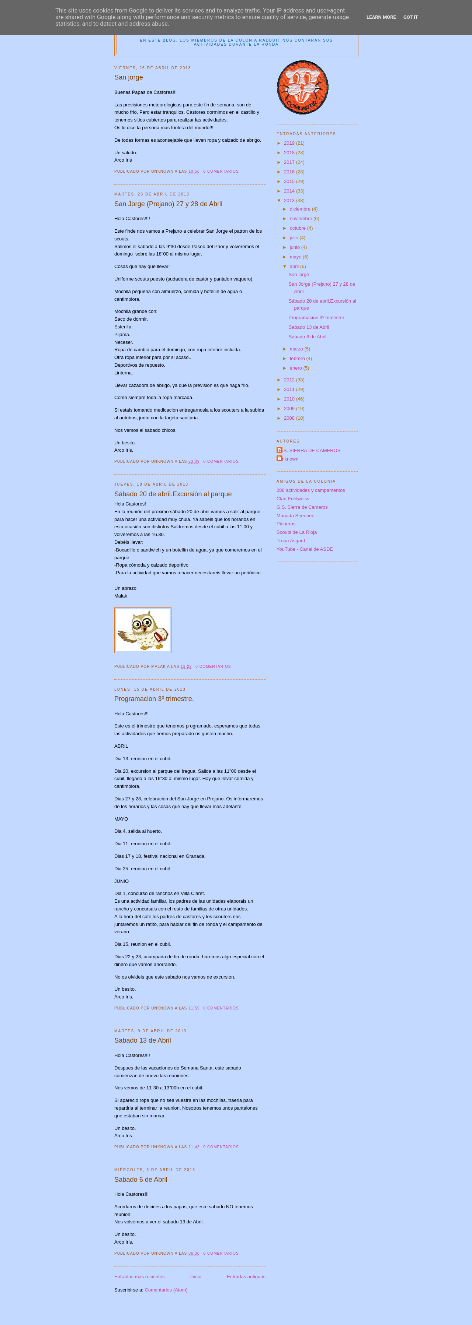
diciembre (301, 209)
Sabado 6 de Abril (140, 1179)
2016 (290, 172)
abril (295, 266)
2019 (290, 143)
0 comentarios (221, 171)
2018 (290, 152)
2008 (290, 418)
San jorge (128, 77)
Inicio (195, 1276)
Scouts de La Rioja (297, 532)
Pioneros (286, 523)
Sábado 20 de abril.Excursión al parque (173, 494)
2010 (290, 399)
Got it (410, 17)
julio (295, 237)
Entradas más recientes (139, 1276)
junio (295, 247)
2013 (290, 200)
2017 (290, 162)
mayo (296, 257)
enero (296, 368)
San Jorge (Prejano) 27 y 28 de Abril (168, 204)
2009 (290, 408)
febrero (298, 358)
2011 (290, 389)
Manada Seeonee (296, 515)
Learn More (381, 17)
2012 (290, 380)
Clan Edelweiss (293, 498)
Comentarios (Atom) (166, 1290)
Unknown (288, 459)
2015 (290, 181)
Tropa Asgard (291, 540)
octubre (298, 228)
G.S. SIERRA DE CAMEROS (309, 450)
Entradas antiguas (246, 1276)
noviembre (301, 218)
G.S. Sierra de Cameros (302, 507)
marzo (297, 349)
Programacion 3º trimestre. (154, 698)
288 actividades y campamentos (311, 490)
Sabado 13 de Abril (142, 1040)
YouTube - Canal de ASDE (305, 549)
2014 (290, 191)
